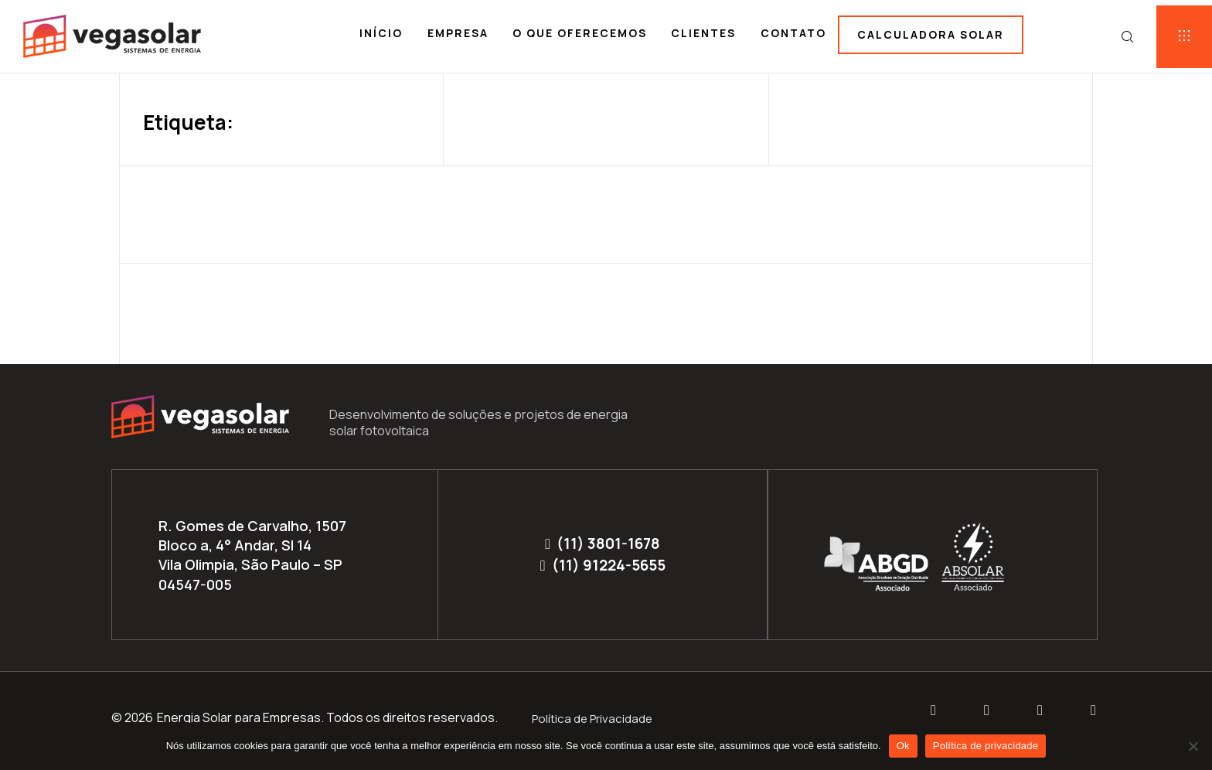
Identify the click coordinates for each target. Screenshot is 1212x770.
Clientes (703, 33)
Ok (903, 745)
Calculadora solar (930, 34)
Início (381, 33)
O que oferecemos (579, 33)
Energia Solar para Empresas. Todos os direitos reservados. (327, 717)
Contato (793, 33)
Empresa (458, 33)
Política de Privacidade (592, 718)
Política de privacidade (986, 745)
